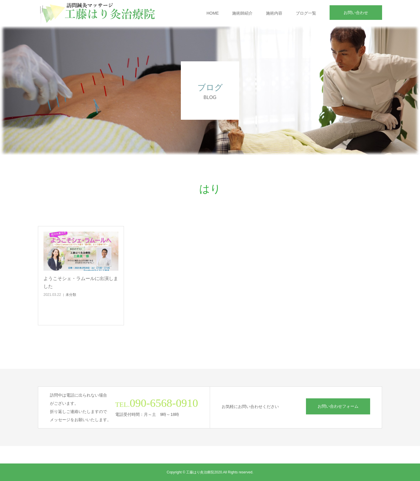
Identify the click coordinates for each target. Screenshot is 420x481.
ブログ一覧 (306, 13)
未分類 (71, 295)
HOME (212, 13)
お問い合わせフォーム (338, 406)
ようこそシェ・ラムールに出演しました (80, 282)
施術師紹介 (242, 13)
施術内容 (274, 13)
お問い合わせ (356, 12)
